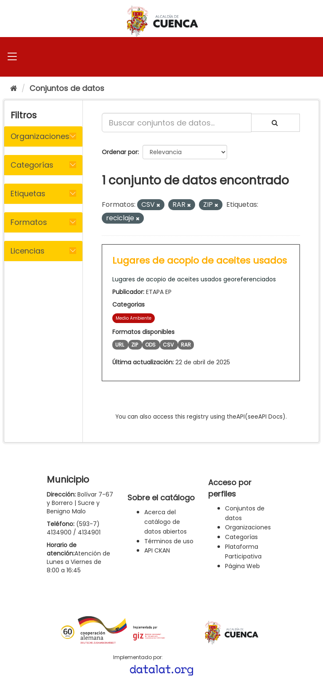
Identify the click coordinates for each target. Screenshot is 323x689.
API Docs (270, 417)
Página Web (242, 566)
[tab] (43, 136)
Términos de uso (168, 541)
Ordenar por (120, 152)
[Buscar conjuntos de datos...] (177, 122)
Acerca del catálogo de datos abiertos (165, 522)
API (240, 417)
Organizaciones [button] (40, 136)
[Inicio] (13, 88)
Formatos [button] (29, 222)
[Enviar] (275, 123)
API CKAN (157, 550)
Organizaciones (248, 527)
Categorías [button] (32, 165)
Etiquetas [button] (28, 193)
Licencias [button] (28, 251)
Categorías (241, 537)
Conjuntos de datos (66, 88)
